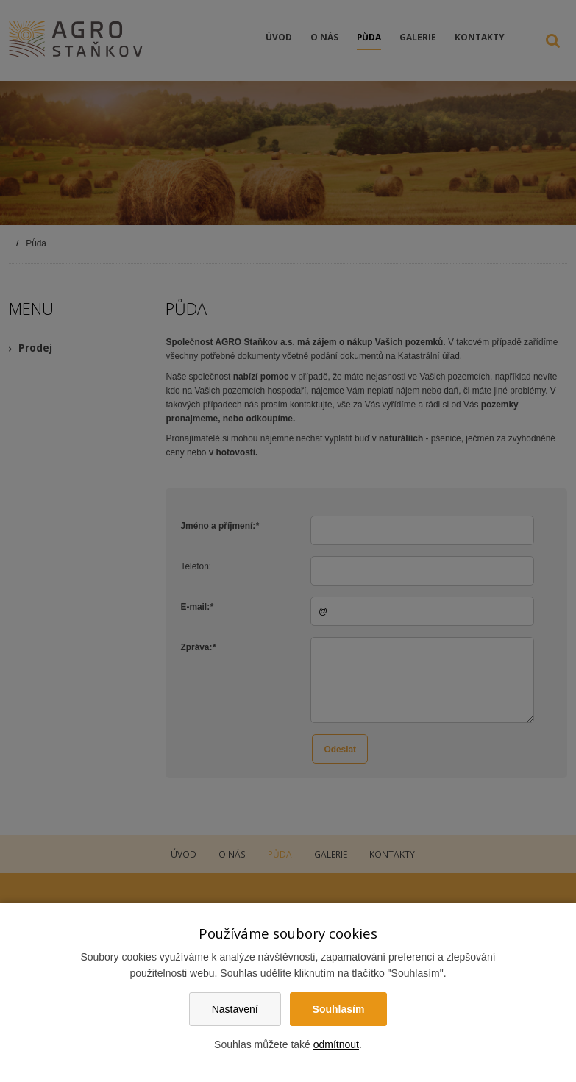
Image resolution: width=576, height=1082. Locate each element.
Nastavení (235, 1009)
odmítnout (336, 1044)
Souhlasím (339, 1009)
